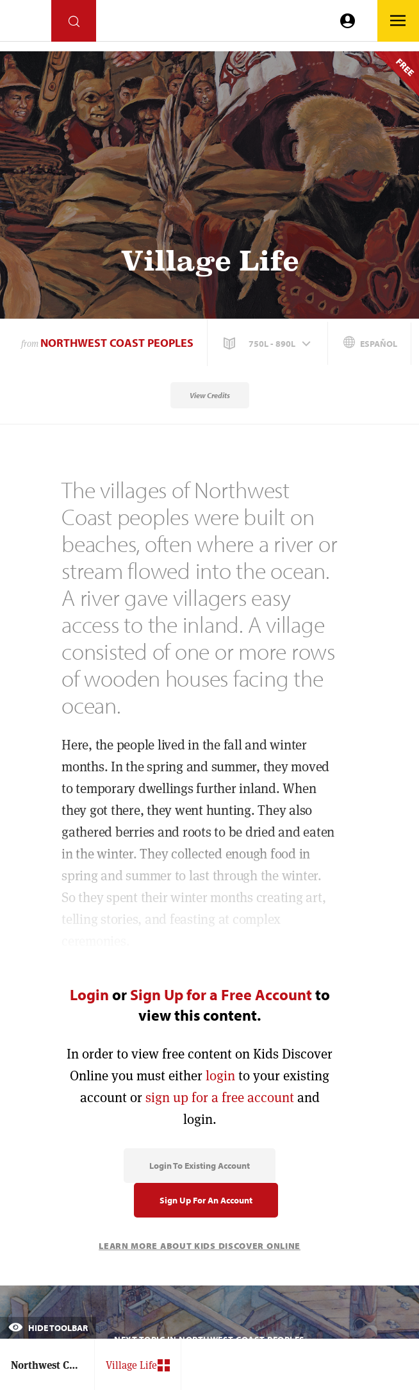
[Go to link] (25, 24)
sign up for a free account (219, 1097)
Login (89, 994)
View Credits (210, 395)
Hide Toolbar (48, 1328)
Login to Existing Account (199, 1165)
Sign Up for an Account (206, 1200)
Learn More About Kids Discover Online (199, 1246)
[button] (268, 343)
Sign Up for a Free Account (221, 994)
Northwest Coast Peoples (116, 342)
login (220, 1075)
